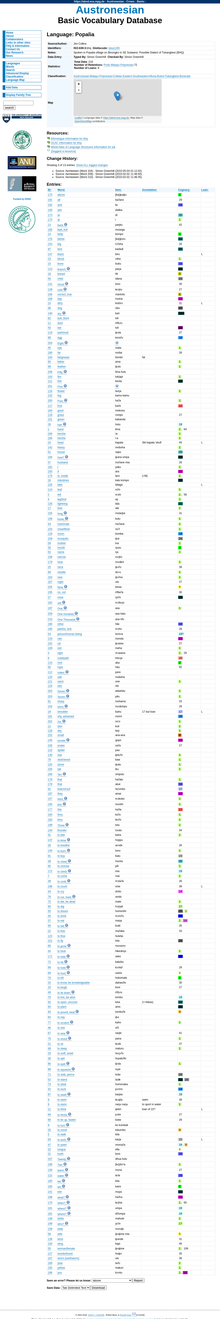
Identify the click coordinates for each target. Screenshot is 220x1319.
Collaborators (14, 39)
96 (49, 308)
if (58, 471)
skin (59, 726)
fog (59, 395)
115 (50, 662)
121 (50, 681)
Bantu (140, 1)
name (60, 552)
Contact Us (13, 49)
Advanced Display (17, 73)
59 (49, 543)
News (9, 55)
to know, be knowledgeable (73, 982)
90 (49, 906)
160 (50, 628)
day (59, 298)
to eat (60, 920)
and (59, 204)
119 (50, 332)
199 (50, 825)
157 (50, 798)
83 (49, 1139)
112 (50, 672)
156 (50, 804)
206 (50, 774)
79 (49, 759)
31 (49, 1153)
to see (61, 1027)
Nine (60, 587)
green (60, 419)
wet (59, 1191)
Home (9, 32)
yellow (61, 1267)
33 (49, 987)
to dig (60, 906)
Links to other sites (18, 42)
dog (59, 308)
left (59, 494)
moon (60, 533)
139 (50, 289)
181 (50, 1208)
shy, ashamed (65, 716)
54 (49, 524)
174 (50, 475)
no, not (61, 592)
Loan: (205, 189)
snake (61, 745)
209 (50, 613)
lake (59, 484)
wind (60, 1239)
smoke (61, 740)
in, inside (62, 475)
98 (49, 337)
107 (50, 1258)
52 (49, 1079)
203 (50, 691)
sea (59, 685)
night (60, 581)
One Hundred (65, 614)
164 (50, 410)
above (61, 194)
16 (49, 480)
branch (61, 269)
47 (49, 1144)
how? (60, 457)
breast (61, 273)
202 (50, 721)
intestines (63, 480)
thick (60, 799)
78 (49, 896)
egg (59, 337)
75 (49, 901)
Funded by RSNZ (22, 199)
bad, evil (62, 229)
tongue (61, 1149)
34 (49, 891)
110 (50, 750)
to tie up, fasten (66, 1119)
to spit (61, 1058)
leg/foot (61, 499)
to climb (62, 871)
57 (49, 462)
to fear (61, 931)
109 (50, 538)
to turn (61, 1125)
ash (59, 210)
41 (49, 834)
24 (49, 442)
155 (50, 513)
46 (49, 1027)
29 (49, 1053)
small (60, 735)
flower (61, 391)
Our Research (15, 52)
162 (50, 602)
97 (49, 249)
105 (50, 769)
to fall (60, 926)
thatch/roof (63, 789)
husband (62, 462)
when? (61, 1203)
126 (50, 484)
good (60, 410)
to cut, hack (64, 897)
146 (50, 210)
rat (59, 643)
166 (50, 294)
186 (50, 1272)
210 (50, 619)
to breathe (63, 845)
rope (60, 667)
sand (60, 681)
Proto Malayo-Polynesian (118, 64)
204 (50, 342)
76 (49, 997)
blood (60, 258)
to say (61, 1017)
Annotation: (149, 189)
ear (59, 327)
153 (50, 244)
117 (50, 405)
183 (50, 814)
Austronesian (115, 1)
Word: (61, 189)
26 (49, 424)
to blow (61, 840)
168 (50, 298)
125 (50, 677)
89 (49, 967)
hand (60, 429)
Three (61, 825)
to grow (61, 946)
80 (49, 1063)
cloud (60, 284)
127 (50, 1253)
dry (59, 313)
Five (60, 386)
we (59, 1181)
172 (50, 871)
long (60, 513)
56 (49, 278)
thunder (62, 830)
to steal (61, 1084)
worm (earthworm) (68, 1258)
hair (59, 424)
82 (49, 318)
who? (60, 1224)
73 (49, 1084)
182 (50, 467)
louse (60, 519)
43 (49, 327)
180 (50, 352)
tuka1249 (114, 48)
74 (49, 977)
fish (59, 381)
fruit (59, 405)
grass (60, 414)
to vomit (62, 1130)
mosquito (62, 538)
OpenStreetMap (83, 121)
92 (49, 1002)
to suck (61, 1089)
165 (50, 229)
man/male (63, 524)
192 (50, 204)
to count (62, 886)
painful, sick (64, 628)
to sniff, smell (65, 1053)
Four (60, 401)
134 (50, 830)
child (60, 278)
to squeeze (63, 1069)
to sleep (62, 1048)
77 (49, 1022)
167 (50, 581)
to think (61, 1109)
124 (50, 685)
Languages (13, 63)
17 (49, 508)
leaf (59, 489)
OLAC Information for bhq (66, 142)
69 (49, 973)
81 (49, 701)
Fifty (60, 372)
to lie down (63, 992)
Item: (118, 189)
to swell (62, 1094)
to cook (61, 881)
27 (49, 597)
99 (49, 366)
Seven (61, 691)
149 (50, 648)
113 (50, 269)
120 (50, 764)
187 (50, 793)
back (60, 225)
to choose (63, 866)
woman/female (66, 1248)
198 (50, 1164)
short (60, 706)
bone (60, 263)
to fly (60, 940)
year (60, 1263)
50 (49, 911)
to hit (60, 962)
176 (50, 238)
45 (49, 347)
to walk (61, 1134)
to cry (60, 891)
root (59, 662)
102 (50, 643)
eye (59, 347)
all (58, 199)
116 (50, 391)
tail (59, 769)
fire (59, 376)
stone (60, 764)
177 (50, 809)
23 (49, 258)
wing (60, 1243)
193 (50, 471)
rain (59, 638)
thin (59, 804)
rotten (60, 672)
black (60, 254)
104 (50, 357)
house (61, 452)
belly (60, 234)
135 (50, 503)
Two (59, 1164)
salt (59, 677)
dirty (60, 303)
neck (60, 567)
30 (49, 547)
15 (49, 263)
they (60, 793)
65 (49, 667)
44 (49, 951)
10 (49, 303)
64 (49, 1017)
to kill (60, 977)
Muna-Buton (157, 76)
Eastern (127, 76)
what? (61, 1197)
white (60, 1218)
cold (59, 289)
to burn (61, 851)
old (59, 603)
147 (50, 254)
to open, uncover (67, 1002)
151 (50, 419)
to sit (60, 1043)
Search (10, 70)
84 (49, 1006)
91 (49, 855)
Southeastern (141, 76)
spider (61, 750)
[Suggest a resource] (63, 151)
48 (49, 1048)
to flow (61, 936)
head (60, 442)
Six (59, 721)
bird (59, 249)
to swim (62, 1099)
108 (50, 518)
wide (60, 1228)
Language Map (15, 79)
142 (50, 447)
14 (49, 234)
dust (60, 323)
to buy (61, 855)
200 (50, 400)
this (59, 809)
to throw (62, 1115)
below (61, 238)
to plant (61, 1006)
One (60, 608)
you (59, 1272)
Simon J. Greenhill (96, 1315)
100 (50, 1243)
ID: (49, 189)
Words (10, 66)
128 (50, 730)
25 (49, 567)
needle (61, 572)
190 (50, 624)
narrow (61, 556)
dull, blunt (63, 318)
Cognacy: (184, 189)
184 (50, 433)
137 (50, 840)
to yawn (62, 1144)
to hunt (61, 973)
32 (49, 1149)
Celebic (117, 76)
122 (50, 1175)
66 (49, 1119)
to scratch (63, 1022)
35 (49, 1130)
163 (50, 577)
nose (60, 597)
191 (50, 199)
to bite (61, 834)
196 (50, 886)
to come (62, 876)
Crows (130, 1)
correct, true (64, 294)
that (59, 779)
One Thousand (66, 619)
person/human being (69, 634)
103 (50, 529)
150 (50, 1267)
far (59, 352)
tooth (60, 1153)
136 (50, 1239)
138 (50, 1169)
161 (50, 716)
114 (50, 489)
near (60, 562)
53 (49, 634)
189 (50, 1223)
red (59, 648)
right (60, 653)
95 (49, 925)
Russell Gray (125, 1315)
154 (50, 706)
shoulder (62, 711)
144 (50, 850)
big (59, 244)
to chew (62, 861)
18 (49, 273)
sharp (60, 701)
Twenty (61, 1159)
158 (50, 556)
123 (50, 936)
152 (50, 735)
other (60, 624)
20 (49, 982)
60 (49, 361)
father (60, 361)
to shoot (62, 1039)
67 (49, 1033)
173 (50, 215)
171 (50, 956)
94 (49, 1114)
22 (49, 931)
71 (49, 1074)
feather (61, 366)
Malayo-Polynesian (101, 76)
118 (50, 414)
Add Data (12, 87)
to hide (61, 956)
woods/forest (65, 1253)
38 (49, 861)
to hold (61, 967)
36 (49, 1058)
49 (49, 992)
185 (50, 1181)
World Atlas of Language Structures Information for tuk (83, 147)
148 (50, 1218)
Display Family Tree (18, 95)
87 (49, 1094)
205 (50, 587)
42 (49, 1089)
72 (49, 961)
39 (49, 881)
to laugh (62, 987)
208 (50, 371)
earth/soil (62, 332)
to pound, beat (66, 1012)
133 (50, 638)
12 (49, 726)
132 (50, 395)
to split (61, 1064)
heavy (61, 447)
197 (50, 608)
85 (49, 866)
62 (49, 789)
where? (61, 1208)
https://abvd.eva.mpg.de (89, 1)
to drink (61, 916)
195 (50, 592)
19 (49, 711)
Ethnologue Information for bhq (69, 138)
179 (50, 562)
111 (50, 381)
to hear (61, 951)
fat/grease (63, 357)
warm (60, 1170)
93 (49, 1011)
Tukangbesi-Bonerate (177, 76)
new (59, 577)
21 (49, 1109)
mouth (61, 547)
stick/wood (63, 759)
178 (50, 779)
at (58, 215)
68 (49, 572)
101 (50, 940)
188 (50, 1197)
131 (50, 284)
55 (49, 1248)
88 (49, 1069)
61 (49, 452)
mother (61, 543)
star (59, 755)
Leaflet (78, 117)
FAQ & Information (18, 45)
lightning (62, 503)
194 (50, 457)
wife (59, 1234)
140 (50, 313)
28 (49, 845)
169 (50, 1263)
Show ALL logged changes (92, 165)
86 (49, 945)
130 (50, 755)
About (10, 36)
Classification (14, 76)
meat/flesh (63, 529)
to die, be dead (66, 901)
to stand (62, 1079)
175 (50, 194)
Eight (60, 343)
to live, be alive (66, 997)
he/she (61, 433)
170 (50, 1202)
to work (61, 1139)
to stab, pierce (65, 1074)
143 (50, 376)
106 (50, 745)
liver (59, 508)
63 (49, 552)
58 (49, 1234)
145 (50, 740)
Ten (59, 774)
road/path (63, 658)
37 (49, 920)
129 (50, 533)
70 (49, 1038)
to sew (61, 1033)
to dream (62, 911)
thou (60, 814)
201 (50, 386)
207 (50, 1158)
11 (49, 323)
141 (50, 1191)
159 (50, 1228)
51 (49, 1043)
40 (49, 916)
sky (59, 730)
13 (49, 224)
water (60, 1175)
